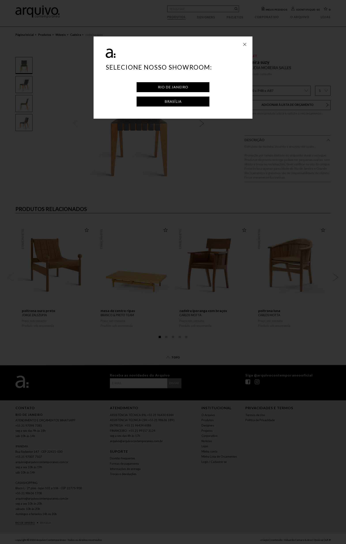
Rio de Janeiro (173, 87)
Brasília (173, 101)
